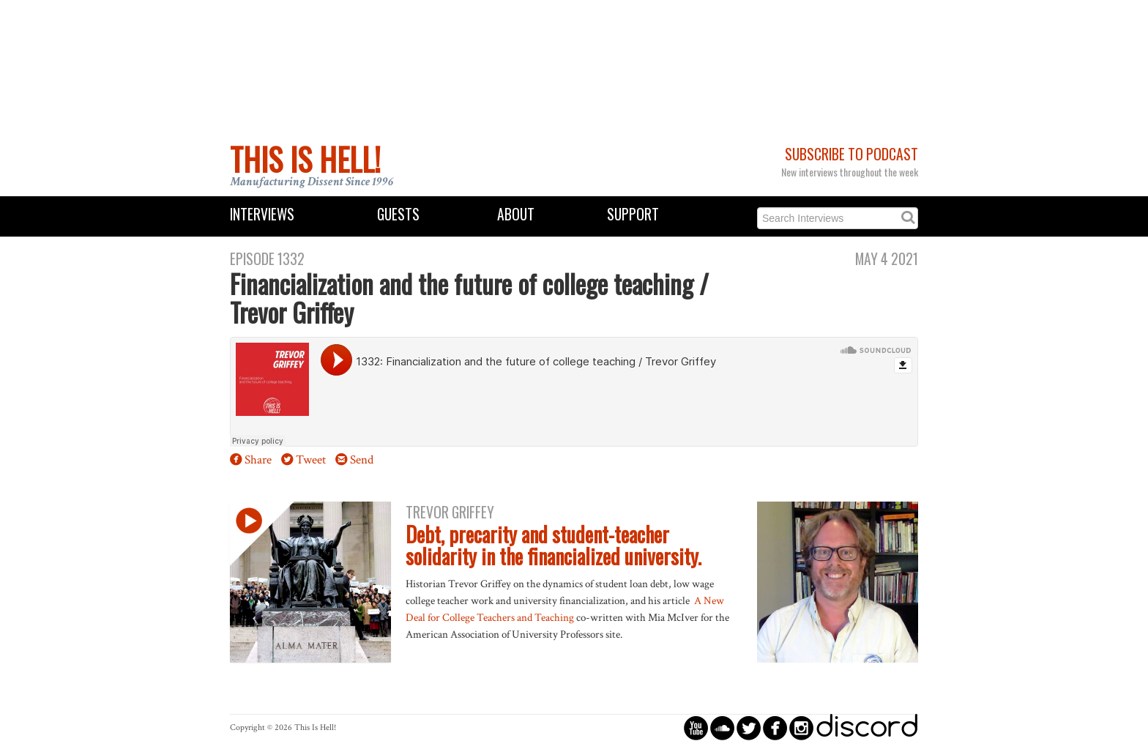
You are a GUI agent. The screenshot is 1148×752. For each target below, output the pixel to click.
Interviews (262, 214)
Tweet (311, 460)
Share (258, 460)
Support (633, 214)
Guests (398, 214)
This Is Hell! (305, 159)
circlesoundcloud (722, 727)
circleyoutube (696, 727)
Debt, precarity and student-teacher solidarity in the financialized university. (553, 545)
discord (867, 727)
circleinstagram (801, 727)
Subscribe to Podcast (851, 154)
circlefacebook (775, 727)
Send (361, 460)
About (515, 214)
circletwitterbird (749, 727)
